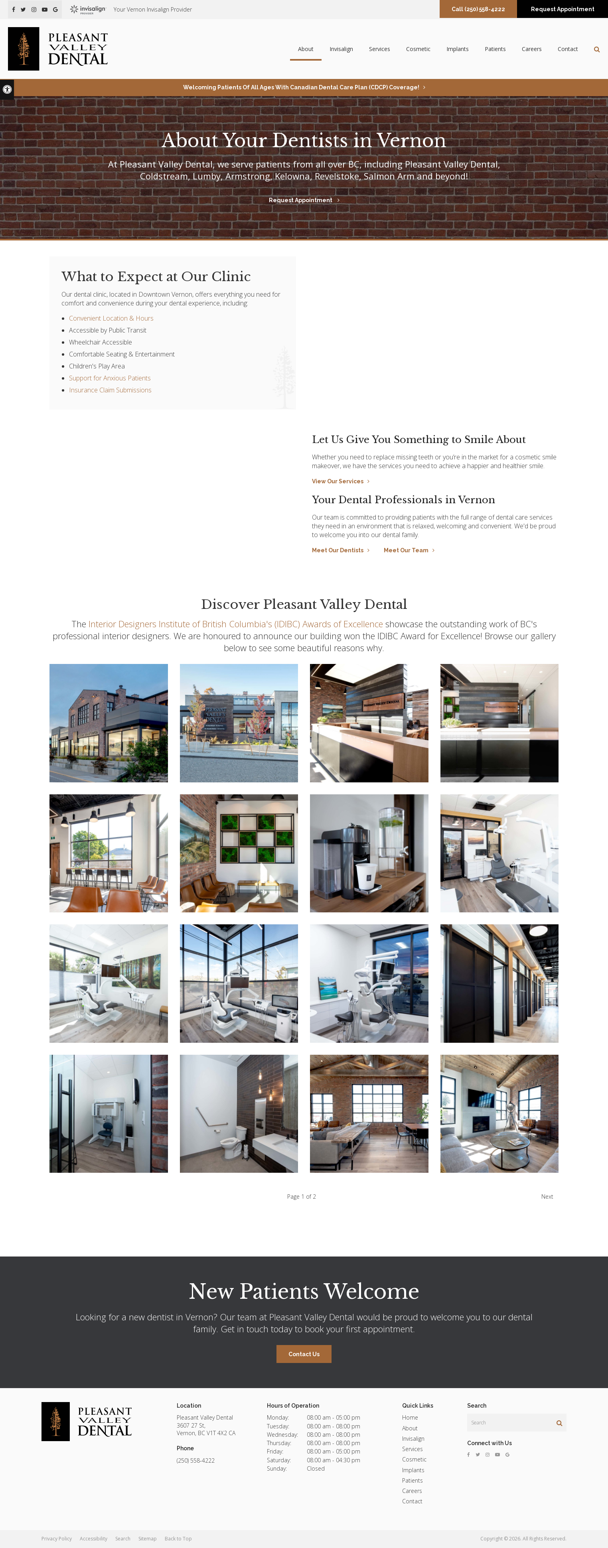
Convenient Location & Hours (111, 318)
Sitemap (147, 1538)
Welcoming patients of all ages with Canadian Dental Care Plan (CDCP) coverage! (301, 87)
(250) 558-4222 (484, 9)
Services (412, 1449)
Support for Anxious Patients (110, 378)
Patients (412, 1480)
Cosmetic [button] (418, 49)
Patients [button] (495, 49)
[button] (108, 723)
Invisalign (341, 49)
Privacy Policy (56, 1538)
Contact (412, 1501)
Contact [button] (568, 49)
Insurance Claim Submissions (110, 390)
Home (410, 1417)
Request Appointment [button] (562, 9)
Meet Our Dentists (337, 550)
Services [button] (379, 49)
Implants (457, 49)
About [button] (306, 49)
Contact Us (304, 1354)
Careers (532, 49)
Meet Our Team (406, 550)
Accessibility (93, 1538)
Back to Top (178, 1538)
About (410, 1428)
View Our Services (337, 481)
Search (122, 1538)
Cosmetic (414, 1459)
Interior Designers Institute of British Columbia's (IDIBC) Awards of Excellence (236, 624)
